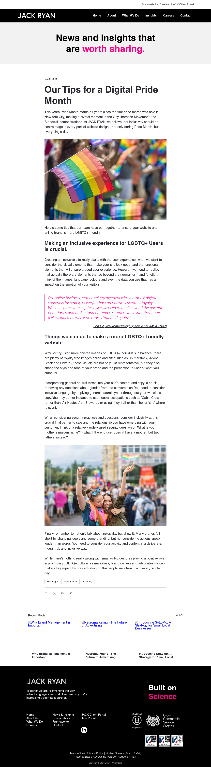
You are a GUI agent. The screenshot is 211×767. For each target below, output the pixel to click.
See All (179, 614)
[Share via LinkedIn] (62, 592)
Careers (164, 4)
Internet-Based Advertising (91, 756)
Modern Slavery (115, 753)
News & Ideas (70, 581)
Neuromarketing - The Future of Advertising (101, 655)
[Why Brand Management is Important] (52, 634)
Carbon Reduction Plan (122, 756)
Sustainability (150, 4)
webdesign (52, 581)
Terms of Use (77, 753)
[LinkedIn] (84, 730)
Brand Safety (133, 753)
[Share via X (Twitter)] (54, 592)
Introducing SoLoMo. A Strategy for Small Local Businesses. (156, 655)
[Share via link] (70, 592)
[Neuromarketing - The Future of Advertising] (106, 634)
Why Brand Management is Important (51, 655)
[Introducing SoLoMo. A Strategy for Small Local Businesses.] (159, 634)
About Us (32, 718)
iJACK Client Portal (182, 4)
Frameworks (61, 721)
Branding (87, 581)
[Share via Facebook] (46, 592)
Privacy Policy (95, 753)
